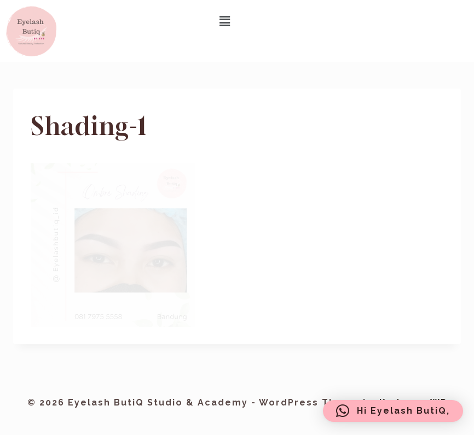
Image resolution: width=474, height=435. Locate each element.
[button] (225, 21)
